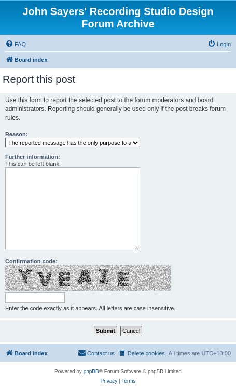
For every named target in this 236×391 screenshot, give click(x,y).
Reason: (16, 134)
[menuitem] (15, 44)
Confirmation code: (31, 261)
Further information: (32, 156)
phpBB (91, 371)
